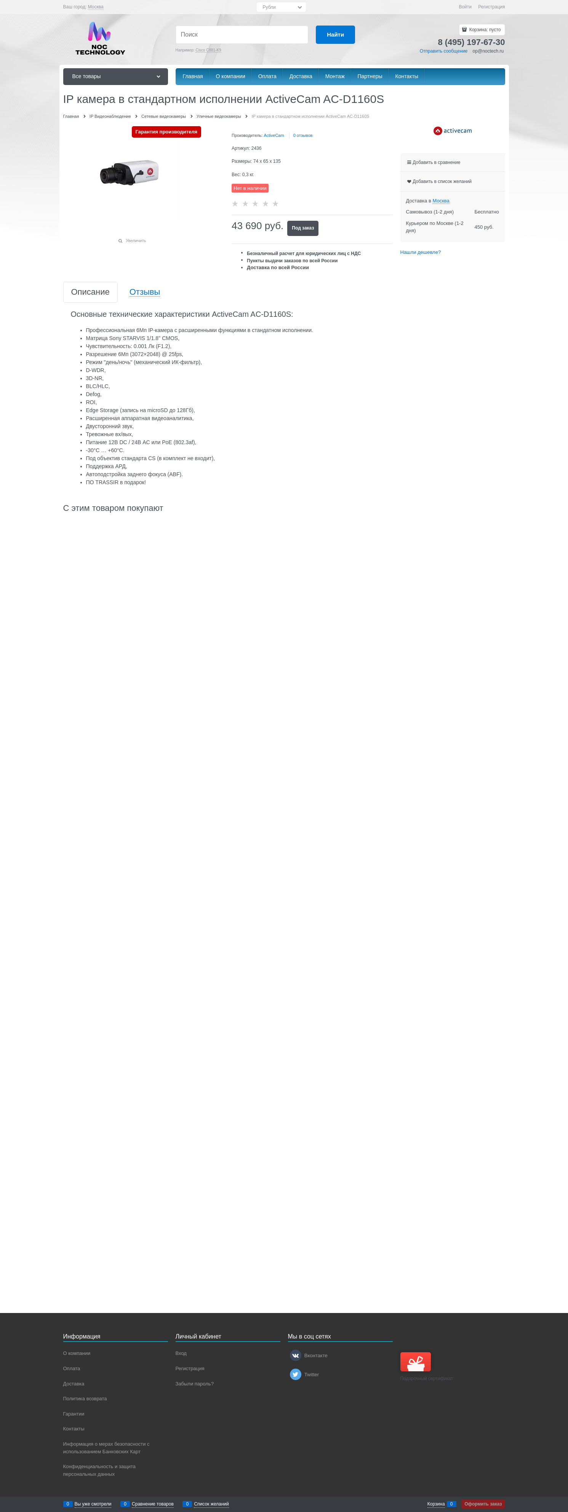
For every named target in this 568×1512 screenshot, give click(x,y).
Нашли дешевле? (420, 252)
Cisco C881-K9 (208, 50)
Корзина (436, 1504)
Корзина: (484, 29)
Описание (90, 292)
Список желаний (211, 1504)
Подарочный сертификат (426, 1366)
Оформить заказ (483, 1504)
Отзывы (145, 292)
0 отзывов (303, 135)
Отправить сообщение (444, 51)
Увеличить (136, 240)
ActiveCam (274, 135)
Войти (465, 7)
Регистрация (491, 7)
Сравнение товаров (153, 1504)
